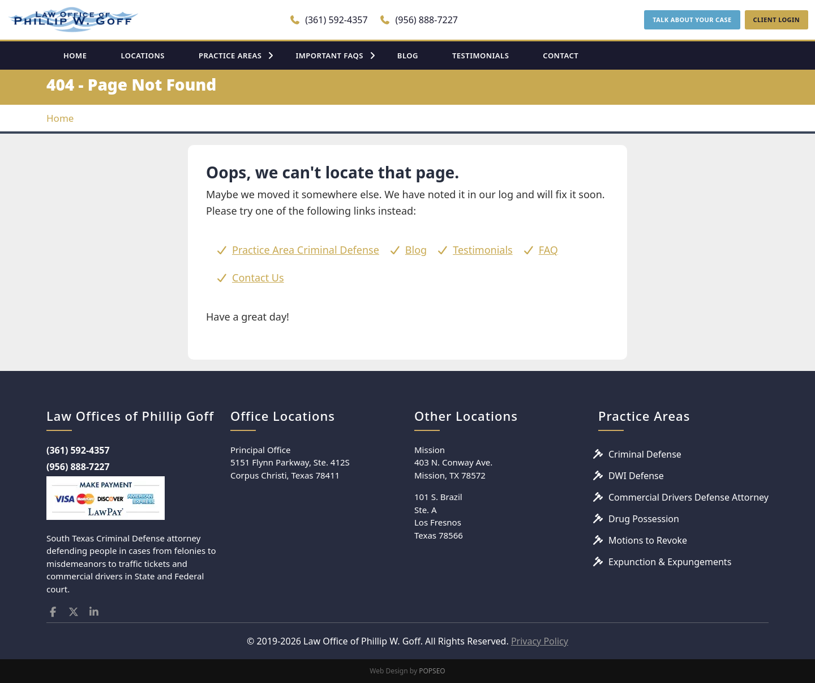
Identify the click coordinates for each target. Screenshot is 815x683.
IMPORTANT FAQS (329, 55)
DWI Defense (636, 475)
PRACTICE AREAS (230, 55)
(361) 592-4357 (328, 20)
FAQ (548, 250)
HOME (75, 55)
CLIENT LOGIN (776, 19)
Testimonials (483, 250)
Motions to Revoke (647, 540)
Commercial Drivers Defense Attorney (688, 497)
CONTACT (560, 55)
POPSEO (432, 671)
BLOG (407, 55)
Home (60, 118)
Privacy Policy (539, 641)
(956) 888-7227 (418, 20)
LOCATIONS (143, 55)
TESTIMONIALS (480, 55)
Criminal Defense (644, 454)
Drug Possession (643, 519)
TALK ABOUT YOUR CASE (692, 19)
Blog (416, 250)
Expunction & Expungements (669, 562)
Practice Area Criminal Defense (305, 250)
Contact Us (258, 277)
